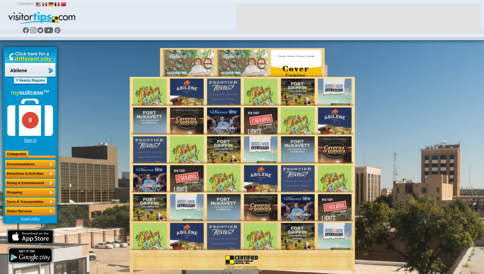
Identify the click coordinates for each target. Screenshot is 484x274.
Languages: (26, 3)
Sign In (30, 140)
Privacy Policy (30, 218)
